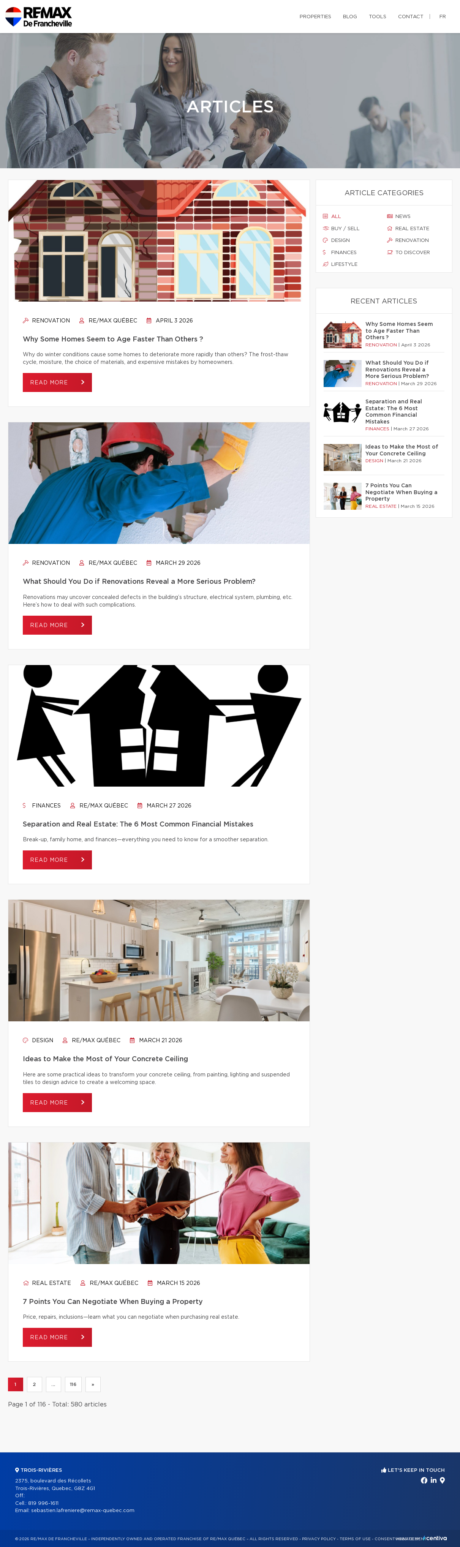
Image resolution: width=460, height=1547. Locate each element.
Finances (42, 806)
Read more (50, 383)
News (399, 216)
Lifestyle (340, 264)
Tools (377, 16)
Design (38, 1040)
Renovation (46, 321)
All (332, 216)
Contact (411, 16)
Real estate (47, 1283)
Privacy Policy (319, 1539)
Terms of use (355, 1539)
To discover (408, 252)
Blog (350, 16)
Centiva (435, 1538)
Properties (315, 16)
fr (442, 16)
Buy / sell (341, 228)
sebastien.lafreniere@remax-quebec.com (82, 1510)
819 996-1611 (43, 1503)
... (53, 1384)
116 (73, 1384)
